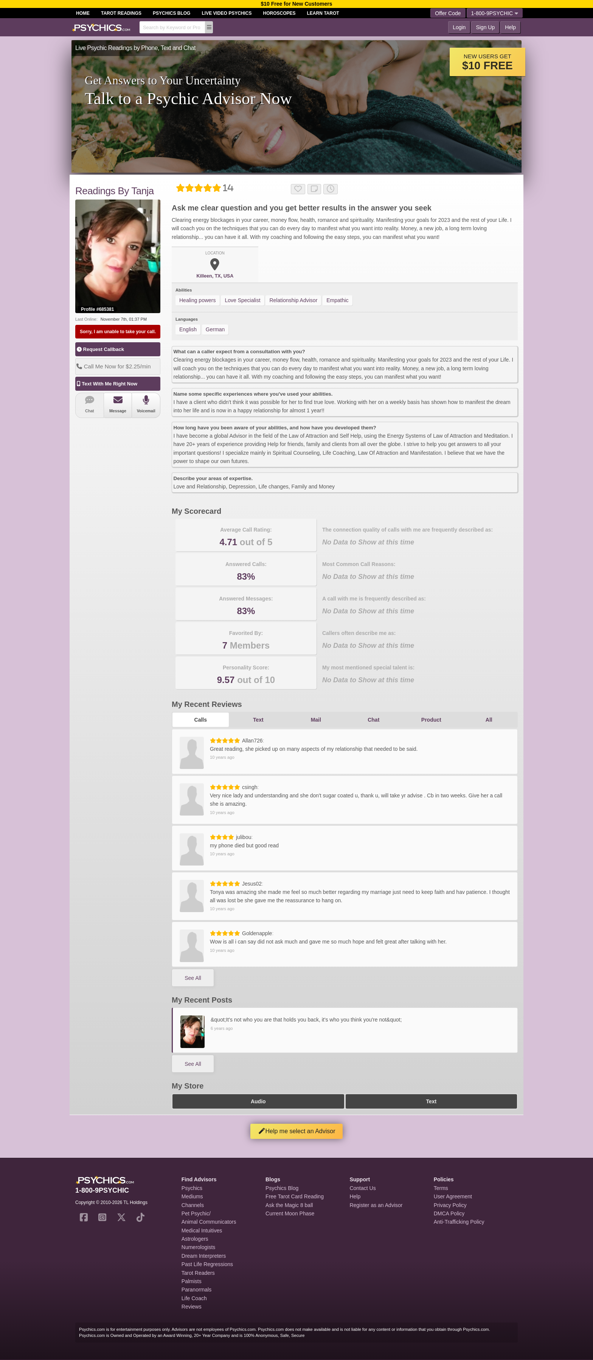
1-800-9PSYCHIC (494, 13)
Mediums (192, 1196)
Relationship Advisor (293, 300)
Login (459, 27)
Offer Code (448, 13)
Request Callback (100, 349)
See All (193, 978)
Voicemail (146, 404)
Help (510, 27)
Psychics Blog (171, 13)
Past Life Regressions (207, 1264)
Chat (90, 404)
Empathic (337, 300)
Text (258, 720)
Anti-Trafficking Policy (459, 1222)
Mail (316, 720)
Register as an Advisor (375, 1205)
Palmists (192, 1281)
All (489, 720)
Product (431, 720)
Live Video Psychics (226, 13)
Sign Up (485, 27)
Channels (193, 1205)
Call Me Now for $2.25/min (113, 366)
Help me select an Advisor (296, 1131)
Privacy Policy (450, 1205)
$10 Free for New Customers (296, 4)
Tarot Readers (198, 1273)
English (188, 329)
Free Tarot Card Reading (294, 1196)
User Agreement (453, 1196)
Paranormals (196, 1290)
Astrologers (195, 1239)
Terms (441, 1188)
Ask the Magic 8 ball (289, 1205)
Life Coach (194, 1298)
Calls (200, 720)
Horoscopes (279, 13)
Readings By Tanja (114, 191)
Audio (258, 1101)
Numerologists (198, 1247)
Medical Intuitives (202, 1230)
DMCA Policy (449, 1213)
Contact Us (362, 1188)
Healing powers (197, 300)
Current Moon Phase (289, 1213)
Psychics (192, 1188)
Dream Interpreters (204, 1256)
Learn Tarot (323, 13)
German (215, 329)
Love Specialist (242, 300)
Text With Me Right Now (106, 384)
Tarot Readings (121, 13)
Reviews (192, 1307)
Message (118, 404)
